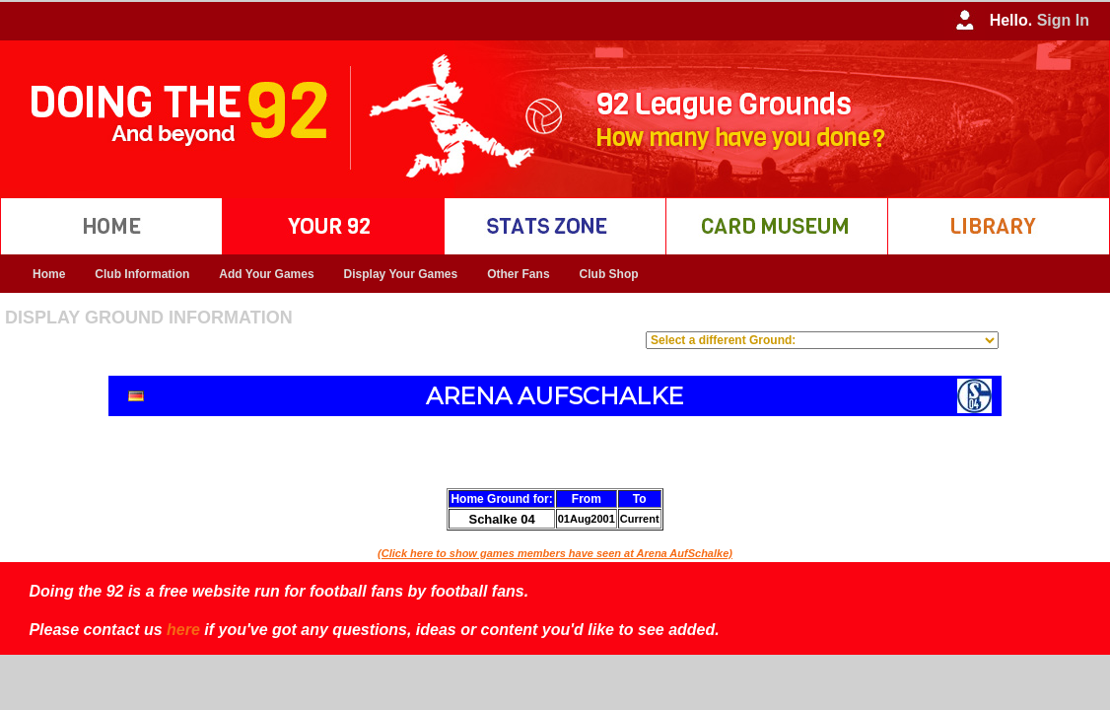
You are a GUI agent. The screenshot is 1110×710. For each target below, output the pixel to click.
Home (49, 274)
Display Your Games (401, 274)
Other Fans (518, 274)
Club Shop (609, 274)
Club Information (142, 274)
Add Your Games (266, 274)
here (183, 629)
